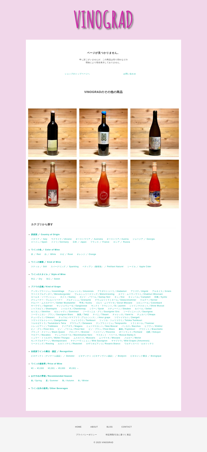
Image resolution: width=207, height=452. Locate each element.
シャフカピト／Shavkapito (44, 309)
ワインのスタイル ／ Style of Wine (48, 274)
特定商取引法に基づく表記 (118, 435)
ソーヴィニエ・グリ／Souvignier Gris (101, 311)
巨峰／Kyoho (160, 297)
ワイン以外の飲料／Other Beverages (49, 388)
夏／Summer (52, 380)
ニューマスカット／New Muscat (102, 326)
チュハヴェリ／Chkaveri (43, 317)
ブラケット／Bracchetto (151, 329)
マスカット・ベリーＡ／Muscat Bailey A (116, 335)
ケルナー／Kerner (149, 300)
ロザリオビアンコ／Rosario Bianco (103, 344)
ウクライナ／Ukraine (61, 239)
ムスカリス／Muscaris (84, 338)
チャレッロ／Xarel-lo (123, 314)
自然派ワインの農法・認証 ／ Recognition (52, 351)
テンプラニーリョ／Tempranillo (111, 323)
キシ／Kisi (119, 297)
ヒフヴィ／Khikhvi (154, 326)
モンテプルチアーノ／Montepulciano (49, 341)
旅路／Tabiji (83, 314)
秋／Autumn (68, 380)
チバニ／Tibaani (101, 314)
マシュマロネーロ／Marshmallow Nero (73, 335)
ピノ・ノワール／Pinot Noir (71, 329)
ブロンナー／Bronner (79, 332)
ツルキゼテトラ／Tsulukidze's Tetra (48, 323)
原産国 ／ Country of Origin (45, 234)
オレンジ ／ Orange (86, 254)
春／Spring (36, 380)
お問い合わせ (129, 74)
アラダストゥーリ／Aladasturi (112, 291)
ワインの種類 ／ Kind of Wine (46, 262)
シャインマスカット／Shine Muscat (147, 306)
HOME (78, 427)
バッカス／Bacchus (131, 326)
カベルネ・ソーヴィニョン (43, 297)
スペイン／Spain (39, 242)
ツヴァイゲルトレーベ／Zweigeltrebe (49, 320)
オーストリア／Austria (118, 239)
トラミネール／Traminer (142, 323)
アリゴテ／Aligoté (139, 291)
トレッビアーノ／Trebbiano (44, 326)
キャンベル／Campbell (139, 297)
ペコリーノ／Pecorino (104, 332)
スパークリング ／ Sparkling (65, 266)
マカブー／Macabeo (41, 335)
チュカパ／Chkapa (146, 314)
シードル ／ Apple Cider (139, 266)
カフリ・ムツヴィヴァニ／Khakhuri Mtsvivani (140, 294)
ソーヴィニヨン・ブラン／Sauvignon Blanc (52, 314)
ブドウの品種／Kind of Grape (46, 287)
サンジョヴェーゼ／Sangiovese (72, 306)
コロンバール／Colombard (149, 303)
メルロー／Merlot (132, 338)
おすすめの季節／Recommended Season (51, 376)
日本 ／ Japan (80, 242)
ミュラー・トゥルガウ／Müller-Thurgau (50, 338)
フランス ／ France (99, 242)
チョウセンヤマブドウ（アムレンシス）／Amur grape (84, 317)
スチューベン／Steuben (119, 309)
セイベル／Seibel (143, 309)
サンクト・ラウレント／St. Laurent (108, 306)
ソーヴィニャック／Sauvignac (138, 311)
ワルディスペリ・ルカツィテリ (139, 344)
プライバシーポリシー (86, 435)
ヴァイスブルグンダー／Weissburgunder (51, 294)
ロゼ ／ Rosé (66, 254)
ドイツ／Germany (60, 242)
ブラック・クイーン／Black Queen (48, 332)
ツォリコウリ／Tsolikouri (83, 320)
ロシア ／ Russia (121, 242)
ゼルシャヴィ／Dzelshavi (66, 311)
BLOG (110, 427)
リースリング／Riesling (42, 344)
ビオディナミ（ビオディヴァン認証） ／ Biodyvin (102, 356)
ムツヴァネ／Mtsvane (109, 338)
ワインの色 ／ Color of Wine (45, 250)
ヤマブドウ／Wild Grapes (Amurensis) (130, 341)
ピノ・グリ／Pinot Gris (42, 329)
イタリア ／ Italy (39, 239)
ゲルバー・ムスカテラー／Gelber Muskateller (53, 303)
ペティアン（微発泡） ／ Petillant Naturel (102, 266)
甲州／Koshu (85, 303)
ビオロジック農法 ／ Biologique (145, 356)
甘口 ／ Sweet (53, 279)
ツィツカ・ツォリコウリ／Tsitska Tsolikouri (120, 320)
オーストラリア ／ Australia (89, 239)
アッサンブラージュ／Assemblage (47, 291)
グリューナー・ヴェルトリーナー (47, 300)
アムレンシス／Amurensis (81, 291)
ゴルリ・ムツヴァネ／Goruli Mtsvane (114, 303)
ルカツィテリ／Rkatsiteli (70, 344)
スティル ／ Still (39, 266)
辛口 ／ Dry (36, 279)
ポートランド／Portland (130, 332)
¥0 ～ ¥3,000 (37, 368)
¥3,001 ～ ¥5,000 (56, 368)
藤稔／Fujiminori (127, 329)
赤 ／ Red (36, 254)
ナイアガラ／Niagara (72, 326)
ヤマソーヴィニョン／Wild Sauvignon (89, 341)
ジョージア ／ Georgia (144, 239)
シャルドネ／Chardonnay (73, 309)
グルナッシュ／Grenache (78, 300)
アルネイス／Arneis (161, 291)
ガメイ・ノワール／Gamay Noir (95, 297)
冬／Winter (83, 380)
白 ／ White (50, 254)
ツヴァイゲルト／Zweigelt (127, 317)
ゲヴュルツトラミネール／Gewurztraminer (115, 300)
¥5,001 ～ (74, 368)
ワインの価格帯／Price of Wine (46, 364)
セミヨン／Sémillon (40, 311)
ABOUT (94, 427)
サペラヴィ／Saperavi (42, 306)
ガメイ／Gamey (68, 297)
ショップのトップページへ (77, 74)
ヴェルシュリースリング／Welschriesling (94, 294)
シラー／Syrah (97, 309)
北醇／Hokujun (153, 332)
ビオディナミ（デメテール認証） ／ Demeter (53, 356)
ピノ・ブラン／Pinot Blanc (102, 329)
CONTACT (126, 427)
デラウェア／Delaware (81, 323)
